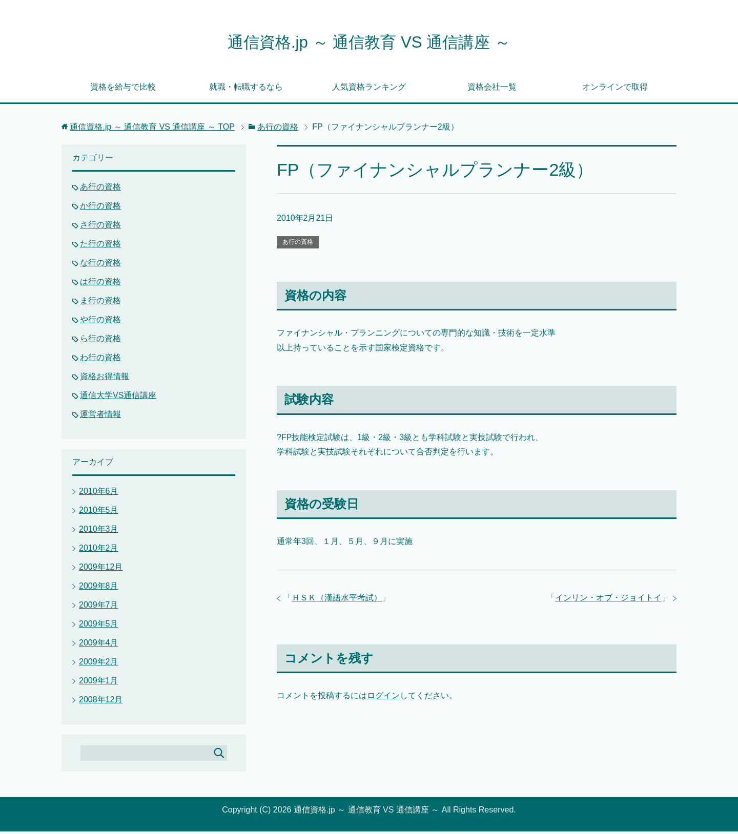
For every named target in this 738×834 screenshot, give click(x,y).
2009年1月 (98, 683)
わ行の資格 (100, 360)
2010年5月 (98, 512)
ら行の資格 (100, 341)
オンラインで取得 (615, 89)
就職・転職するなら (246, 89)
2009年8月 (98, 588)
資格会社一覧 (492, 89)
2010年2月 (98, 550)
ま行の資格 (100, 303)
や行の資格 (100, 322)
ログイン (383, 698)
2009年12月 (100, 569)
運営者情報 (100, 416)
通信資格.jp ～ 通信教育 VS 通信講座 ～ (369, 42)
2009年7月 (98, 607)
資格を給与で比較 (123, 89)
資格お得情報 (104, 378)
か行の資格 (100, 208)
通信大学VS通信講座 (118, 397)
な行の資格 (100, 265)
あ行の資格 (297, 244)
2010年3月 (98, 531)
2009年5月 (98, 626)
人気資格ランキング (369, 89)
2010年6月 (98, 493)
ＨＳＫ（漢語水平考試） (337, 600)
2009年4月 (98, 645)
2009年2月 (98, 664)
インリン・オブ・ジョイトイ (608, 600)
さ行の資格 (100, 227)
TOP (152, 129)
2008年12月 (100, 702)
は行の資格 (100, 284)
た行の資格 (100, 246)
